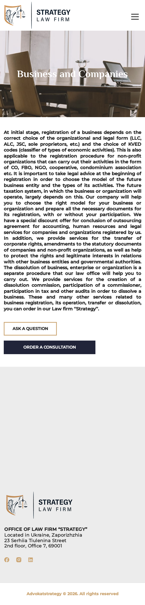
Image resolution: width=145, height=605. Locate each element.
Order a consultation (49, 347)
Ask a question (30, 328)
